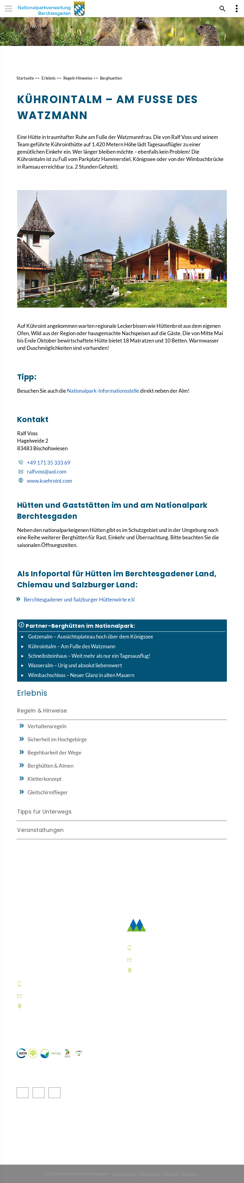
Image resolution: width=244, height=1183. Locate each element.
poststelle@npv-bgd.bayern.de (176, 959)
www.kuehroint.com (49, 480)
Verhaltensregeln (47, 726)
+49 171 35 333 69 (48, 462)
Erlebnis (49, 78)
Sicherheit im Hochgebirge (57, 739)
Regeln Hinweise (77, 78)
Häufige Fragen (146, 1017)
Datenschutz (124, 1173)
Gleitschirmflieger (48, 792)
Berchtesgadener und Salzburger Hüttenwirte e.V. (79, 599)
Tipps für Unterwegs (44, 811)
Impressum (149, 1173)
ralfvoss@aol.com (46, 471)
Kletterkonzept (44, 779)
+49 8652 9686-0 (47, 983)
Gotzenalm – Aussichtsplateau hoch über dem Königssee (90, 636)
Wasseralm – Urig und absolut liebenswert (75, 665)
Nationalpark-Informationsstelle (103, 390)
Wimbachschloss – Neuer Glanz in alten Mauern (81, 675)
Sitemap (171, 1173)
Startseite (25, 78)
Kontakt (189, 1173)
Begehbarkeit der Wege (54, 752)
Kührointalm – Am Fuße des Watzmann (71, 646)
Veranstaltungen (40, 830)
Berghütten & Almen (50, 765)
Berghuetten (111, 78)
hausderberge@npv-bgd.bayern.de (71, 995)
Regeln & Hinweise (42, 710)
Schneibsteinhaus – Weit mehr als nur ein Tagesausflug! (89, 656)
